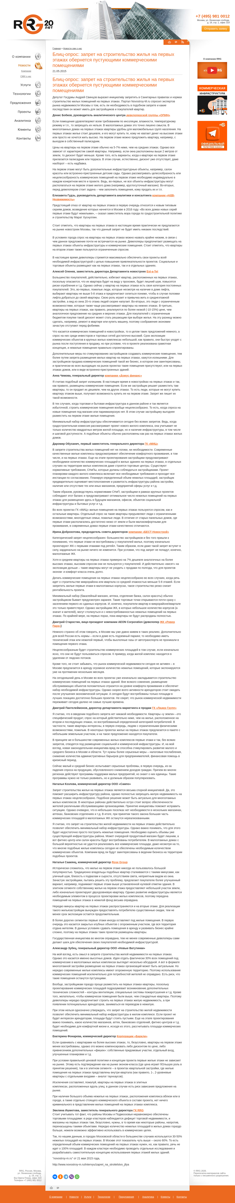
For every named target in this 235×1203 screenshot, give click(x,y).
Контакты (21, 138)
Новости (22, 65)
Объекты (21, 102)
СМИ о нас (25, 76)
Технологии (21, 93)
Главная (57, 48)
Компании (26, 71)
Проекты (21, 111)
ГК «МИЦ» (151, 443)
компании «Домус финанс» (123, 375)
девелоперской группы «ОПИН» (148, 115)
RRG (33, 24)
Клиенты (21, 129)
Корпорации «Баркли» (132, 1036)
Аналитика (21, 120)
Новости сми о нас (72, 48)
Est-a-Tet (152, 271)
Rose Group (120, 862)
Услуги (21, 84)
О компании (21, 56)
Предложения (126, 1196)
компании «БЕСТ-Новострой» (149, 531)
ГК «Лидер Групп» (164, 707)
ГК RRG (138, 1110)
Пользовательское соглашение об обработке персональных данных (211, 1179)
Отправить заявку (215, 28)
